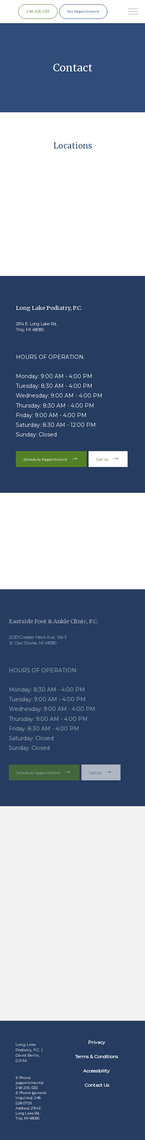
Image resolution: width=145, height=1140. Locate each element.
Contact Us (96, 1085)
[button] (133, 12)
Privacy (96, 1042)
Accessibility (96, 1071)
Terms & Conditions (96, 1056)
